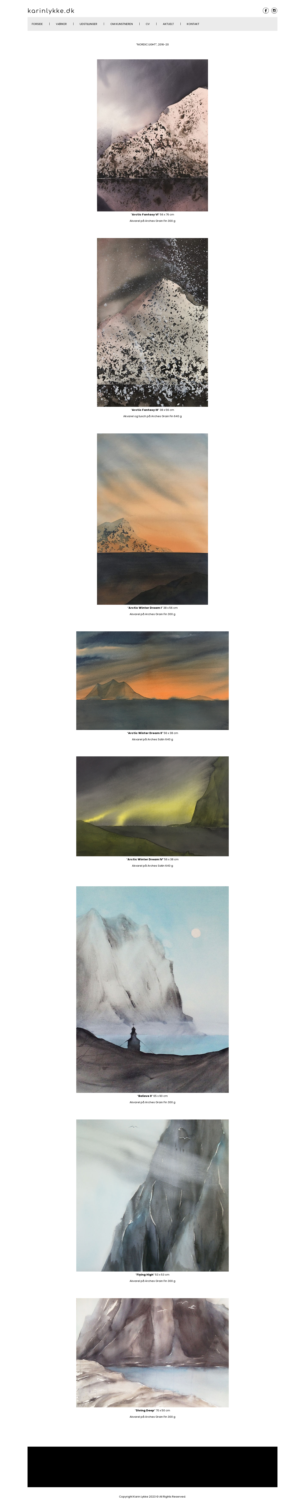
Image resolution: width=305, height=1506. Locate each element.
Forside (37, 24)
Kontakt (193, 24)
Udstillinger (88, 24)
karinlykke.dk (51, 11)
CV (148, 24)
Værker (61, 24)
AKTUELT (168, 24)
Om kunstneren (121, 24)
